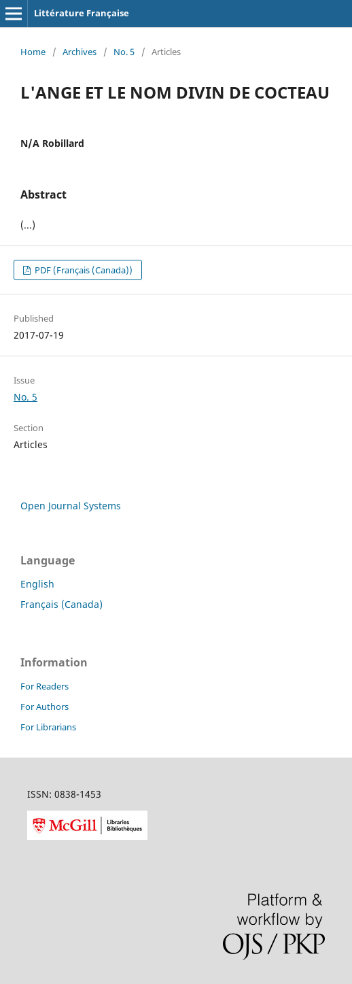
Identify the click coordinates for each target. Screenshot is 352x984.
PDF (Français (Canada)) (83, 270)
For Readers (44, 686)
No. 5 (124, 52)
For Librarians (48, 727)
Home (33, 52)
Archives (79, 52)
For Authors (44, 706)
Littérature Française (81, 13)
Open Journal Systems (70, 505)
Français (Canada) (61, 604)
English (37, 583)
